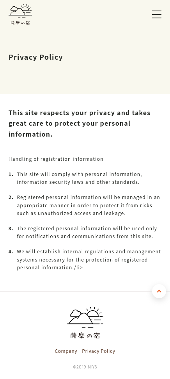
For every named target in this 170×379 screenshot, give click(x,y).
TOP (159, 291)
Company (66, 350)
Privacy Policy (98, 350)
